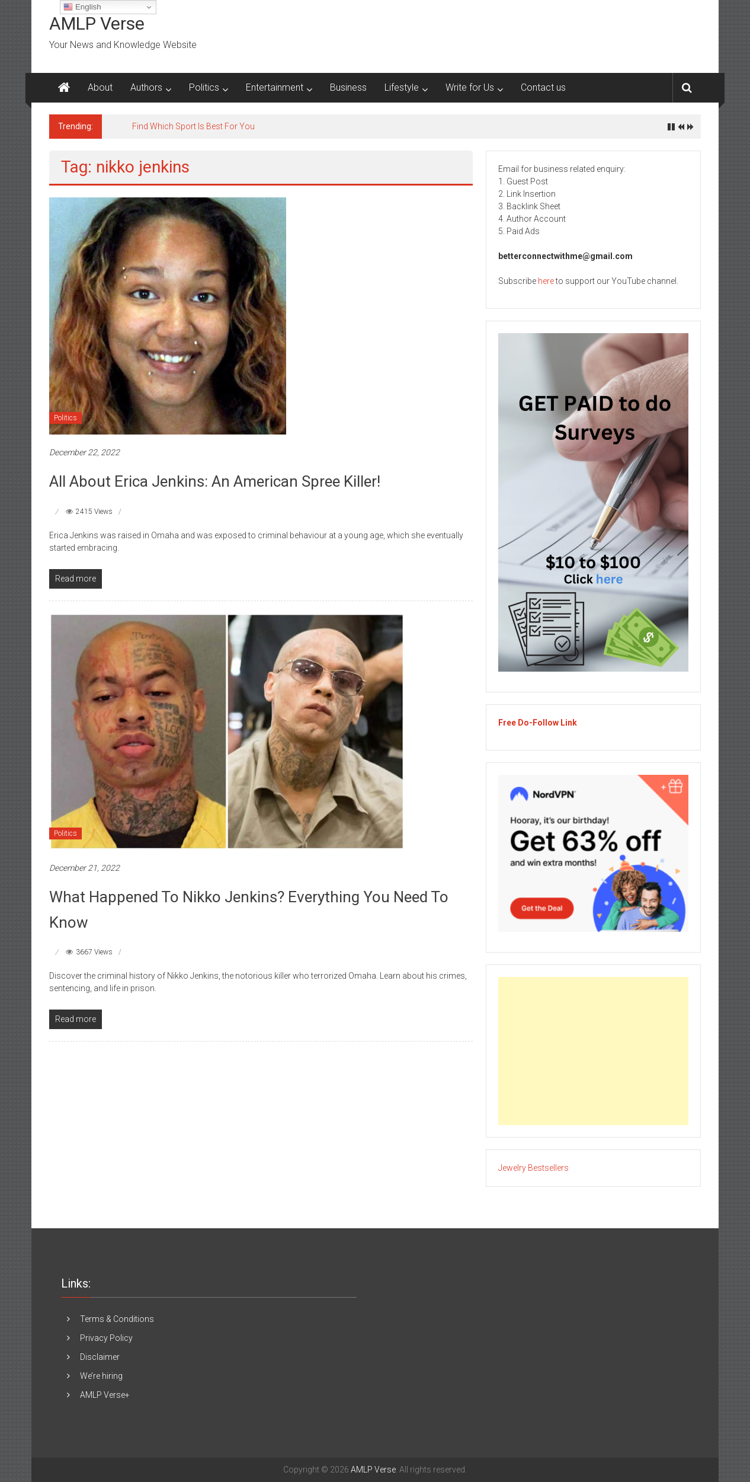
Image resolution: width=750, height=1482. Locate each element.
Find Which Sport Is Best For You (193, 126)
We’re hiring (101, 1376)
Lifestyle (401, 87)
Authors (146, 87)
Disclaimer (100, 1357)
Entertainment (274, 87)
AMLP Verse (97, 23)
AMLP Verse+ (105, 1395)
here (546, 281)
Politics (204, 87)
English (82, 7)
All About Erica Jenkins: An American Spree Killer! (214, 481)
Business (348, 87)
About (100, 87)
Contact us (543, 87)
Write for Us (469, 87)
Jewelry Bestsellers (533, 1168)
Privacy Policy (106, 1338)
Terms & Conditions (117, 1319)
